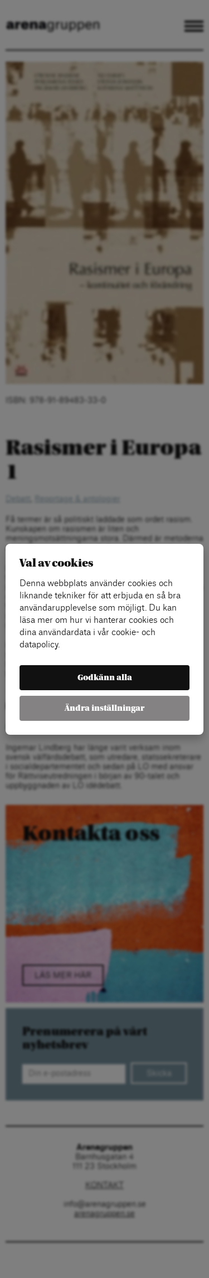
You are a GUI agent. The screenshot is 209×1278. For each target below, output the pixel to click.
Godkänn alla (104, 677)
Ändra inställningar (104, 708)
